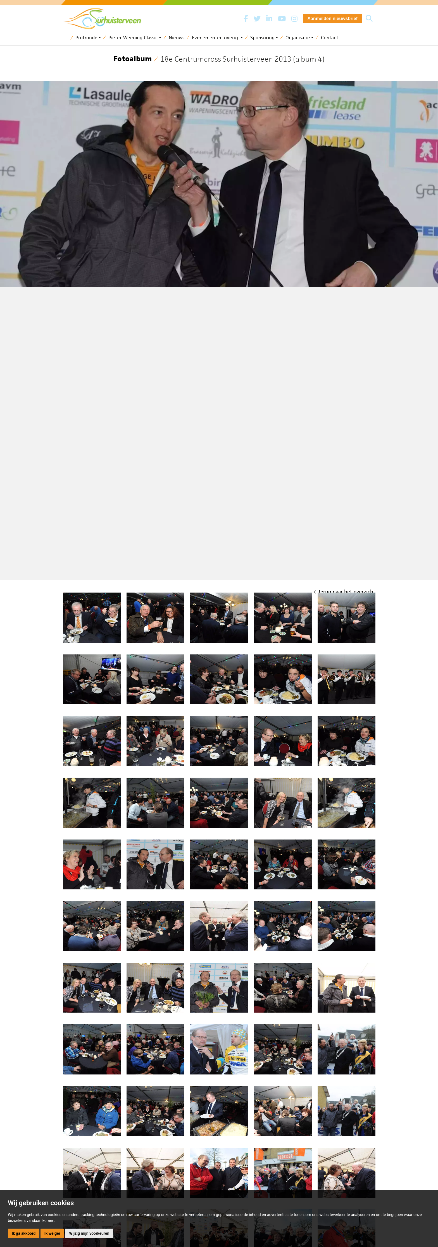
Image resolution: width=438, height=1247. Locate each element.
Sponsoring (262, 38)
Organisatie (297, 38)
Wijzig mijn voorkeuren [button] (89, 1233)
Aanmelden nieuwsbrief (332, 18)
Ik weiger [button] (52, 1233)
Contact (329, 38)
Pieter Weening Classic (133, 38)
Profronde (86, 38)
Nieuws (176, 38)
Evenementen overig (215, 38)
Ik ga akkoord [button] (23, 1233)
